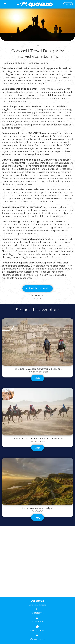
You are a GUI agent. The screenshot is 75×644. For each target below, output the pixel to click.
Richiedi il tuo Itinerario (37, 288)
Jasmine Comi (38, 295)
